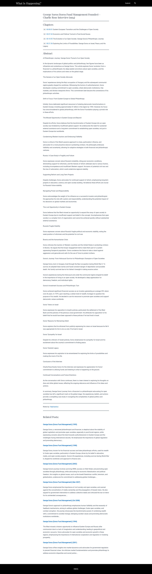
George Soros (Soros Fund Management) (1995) (60, 424)
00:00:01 (49, 29)
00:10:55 (49, 39)
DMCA (76, 569)
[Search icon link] (135, 3)
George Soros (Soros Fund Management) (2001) (60, 543)
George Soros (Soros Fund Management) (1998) (60, 445)
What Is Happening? (28, 3)
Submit (128, 3)
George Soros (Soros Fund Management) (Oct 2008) (61, 500)
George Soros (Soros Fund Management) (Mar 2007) (61, 482)
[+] (44, 29)
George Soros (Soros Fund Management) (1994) (60, 521)
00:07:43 (49, 34)
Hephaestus (54, 407)
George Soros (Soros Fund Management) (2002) (60, 464)
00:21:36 (49, 43)
